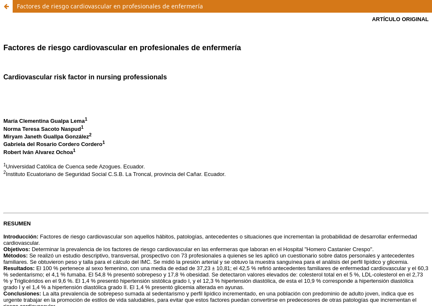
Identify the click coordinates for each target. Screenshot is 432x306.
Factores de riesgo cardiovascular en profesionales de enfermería (110, 6)
